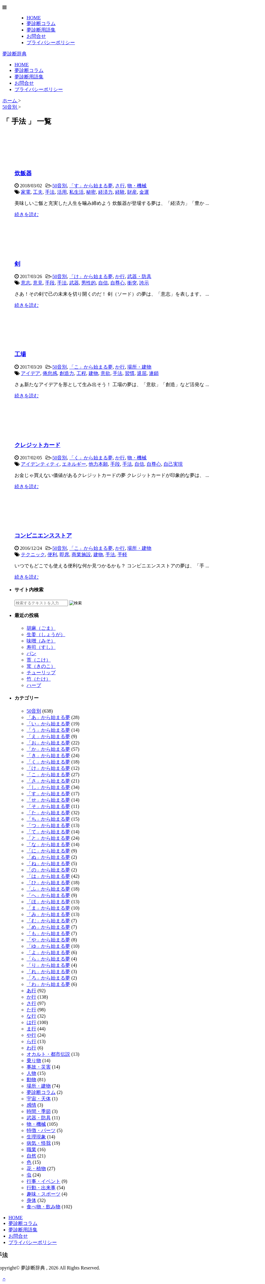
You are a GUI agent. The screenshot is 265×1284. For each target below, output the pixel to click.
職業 (31, 1149)
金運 (144, 192)
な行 (31, 1016)
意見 (38, 282)
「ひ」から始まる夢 (48, 882)
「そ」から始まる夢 (48, 806)
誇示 (144, 282)
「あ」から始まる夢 (48, 717)
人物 (31, 1073)
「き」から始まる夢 (48, 755)
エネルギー (74, 464)
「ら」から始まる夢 (48, 958)
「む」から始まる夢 (48, 920)
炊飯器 (23, 173)
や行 (31, 1035)
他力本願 (98, 464)
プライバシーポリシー (51, 42)
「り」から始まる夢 (48, 965)
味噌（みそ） (41, 640)
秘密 (91, 192)
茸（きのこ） (41, 666)
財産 (132, 192)
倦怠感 (50, 373)
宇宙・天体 (39, 1098)
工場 (20, 354)
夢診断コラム (41, 23)
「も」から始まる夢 (48, 933)
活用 (62, 192)
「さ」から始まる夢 (48, 780)
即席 (64, 554)
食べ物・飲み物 (43, 1206)
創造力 (67, 373)
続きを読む (27, 214)
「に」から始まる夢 (48, 850)
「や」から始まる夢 (48, 939)
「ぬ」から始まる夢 (48, 857)
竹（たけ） (39, 678)
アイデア (30, 373)
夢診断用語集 (41, 29)
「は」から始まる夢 (48, 876)
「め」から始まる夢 (48, 927)
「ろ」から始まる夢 (48, 977)
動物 (31, 1079)
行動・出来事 (41, 1187)
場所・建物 (139, 366)
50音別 (59, 185)
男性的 (88, 282)
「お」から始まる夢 (48, 742)
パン (31, 653)
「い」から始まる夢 (48, 723)
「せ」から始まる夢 (48, 800)
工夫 (38, 192)
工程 (81, 373)
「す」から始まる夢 (91, 185)
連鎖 (154, 373)
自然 (31, 1155)
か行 (120, 276)
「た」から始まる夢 (48, 812)
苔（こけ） (39, 659)
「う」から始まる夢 (48, 730)
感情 (31, 1105)
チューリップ (41, 672)
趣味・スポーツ (43, 1194)
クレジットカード (37, 445)
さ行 (120, 185)
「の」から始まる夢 (48, 869)
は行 (31, 1022)
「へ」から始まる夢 (48, 895)
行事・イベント (43, 1181)
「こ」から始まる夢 (91, 366)
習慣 (129, 373)
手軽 (122, 554)
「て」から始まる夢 (48, 831)
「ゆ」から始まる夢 (48, 946)
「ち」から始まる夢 (48, 819)
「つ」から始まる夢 (48, 825)
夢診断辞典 (14, 53)
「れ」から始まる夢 (48, 971)
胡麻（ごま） (41, 628)
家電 (26, 192)
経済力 (105, 192)
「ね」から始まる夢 (48, 863)
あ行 (31, 990)
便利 (52, 554)
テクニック (33, 554)
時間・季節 (39, 1111)
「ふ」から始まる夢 (48, 889)
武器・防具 (139, 276)
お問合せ (36, 36)
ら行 (31, 1041)
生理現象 (36, 1136)
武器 (74, 282)
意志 (26, 282)
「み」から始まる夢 (48, 914)
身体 (31, 1200)
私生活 (76, 192)
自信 (103, 282)
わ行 (31, 1047)
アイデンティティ (40, 464)
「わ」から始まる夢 (48, 984)
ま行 (31, 1028)
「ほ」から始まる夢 (48, 901)
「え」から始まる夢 (48, 736)
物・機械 (137, 185)
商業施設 (81, 554)
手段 (50, 282)
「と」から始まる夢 (48, 838)
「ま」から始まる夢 (48, 908)
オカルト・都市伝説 (48, 1054)
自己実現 (173, 464)
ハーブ (34, 685)
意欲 (105, 373)
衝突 (132, 282)
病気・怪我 (39, 1143)
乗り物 (34, 1060)
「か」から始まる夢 (48, 749)
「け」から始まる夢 (91, 276)
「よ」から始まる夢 (48, 952)
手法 (50, 192)
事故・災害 (39, 1066)
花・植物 (36, 1168)
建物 (93, 373)
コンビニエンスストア (43, 535)
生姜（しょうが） (46, 634)
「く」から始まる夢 (91, 457)
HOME (34, 17)
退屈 (142, 373)
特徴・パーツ (41, 1130)
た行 (31, 1009)
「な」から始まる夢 (48, 844)
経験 (120, 192)
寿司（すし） (41, 647)
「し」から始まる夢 (48, 787)
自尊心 (117, 282)
